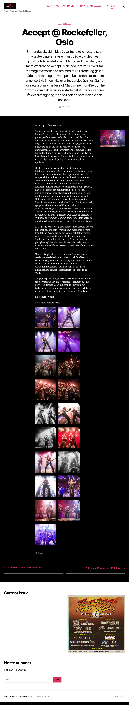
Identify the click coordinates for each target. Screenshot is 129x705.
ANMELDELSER (106, 7)
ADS (73, 7)
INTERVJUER (93, 7)
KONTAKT (111, 10)
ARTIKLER (100, 10)
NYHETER (81, 7)
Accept (41, 556)
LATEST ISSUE (63, 7)
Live (59, 27)
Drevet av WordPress (45, 699)
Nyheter (67, 27)
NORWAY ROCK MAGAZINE (22, 699)
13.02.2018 (66, 110)
